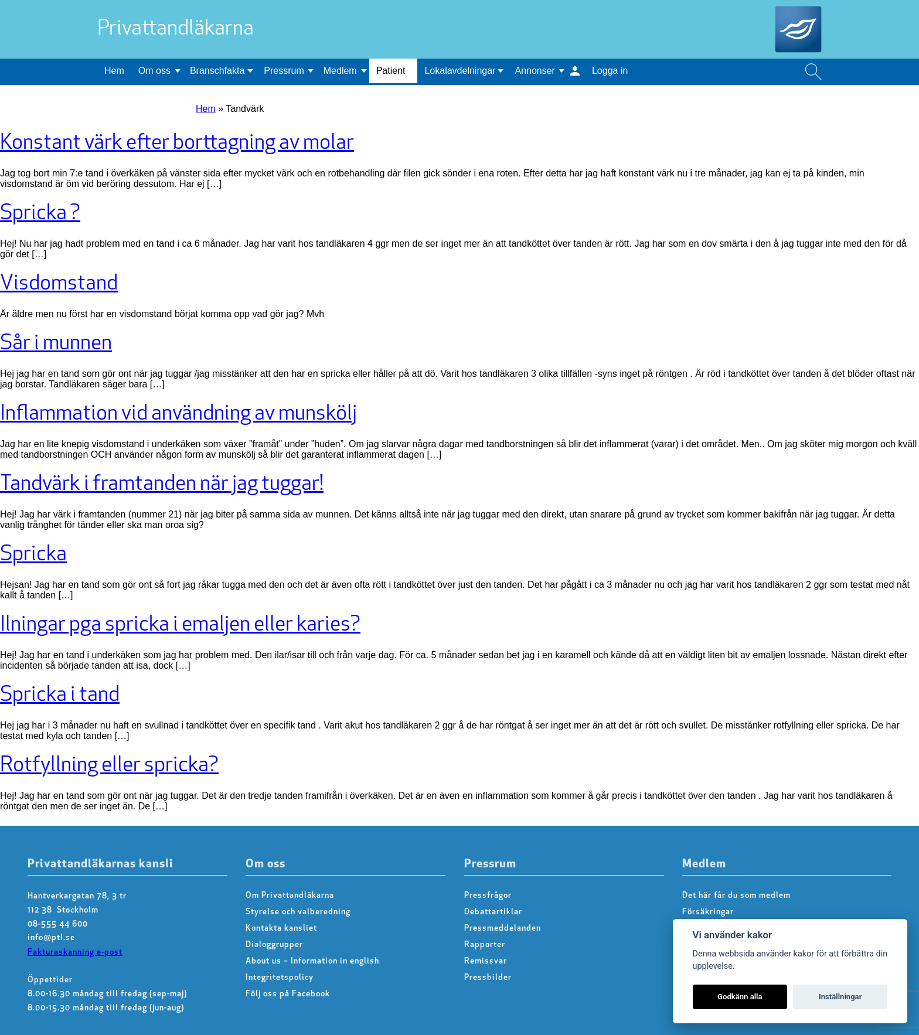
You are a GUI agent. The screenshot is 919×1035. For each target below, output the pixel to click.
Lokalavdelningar (459, 71)
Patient (391, 71)
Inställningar (840, 996)
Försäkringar (708, 912)
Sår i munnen (56, 344)
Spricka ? (40, 213)
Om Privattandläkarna (290, 895)
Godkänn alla (740, 996)
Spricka (33, 555)
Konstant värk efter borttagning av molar (177, 143)
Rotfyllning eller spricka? (109, 766)
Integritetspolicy (280, 977)
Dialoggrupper (274, 945)
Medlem (340, 71)
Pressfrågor (488, 895)
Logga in (610, 71)
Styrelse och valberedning (298, 912)
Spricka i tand (60, 695)
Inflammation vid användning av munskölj (178, 414)
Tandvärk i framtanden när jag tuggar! (162, 484)
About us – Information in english (312, 961)
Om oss (154, 71)
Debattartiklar (493, 912)
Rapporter (484, 945)
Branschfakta (217, 71)
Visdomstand (59, 284)
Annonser (535, 71)
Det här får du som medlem (736, 895)
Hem (114, 71)
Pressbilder (488, 977)
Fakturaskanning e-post (75, 952)
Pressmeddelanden (502, 928)
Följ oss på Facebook (288, 994)
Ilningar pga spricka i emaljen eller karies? (180, 625)
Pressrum (284, 71)
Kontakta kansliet (281, 928)
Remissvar (485, 961)
